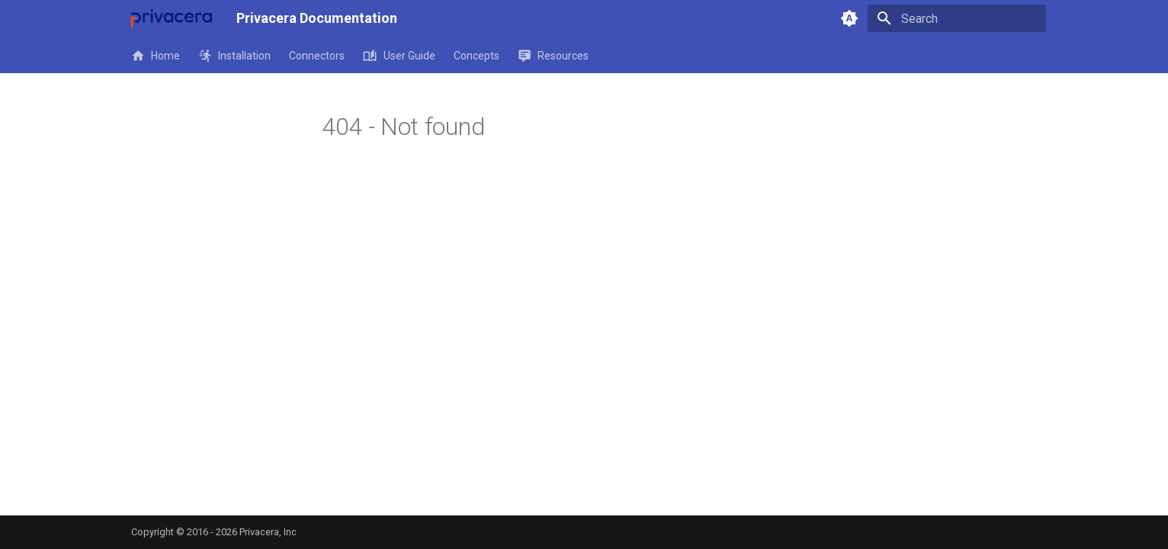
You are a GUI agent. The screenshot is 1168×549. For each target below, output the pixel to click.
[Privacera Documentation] (171, 18)
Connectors (317, 56)
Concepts (476, 56)
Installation (234, 56)
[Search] (957, 18)
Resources (553, 56)
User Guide (399, 56)
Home (155, 56)
